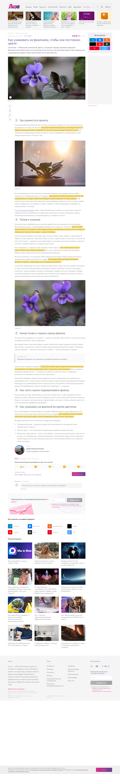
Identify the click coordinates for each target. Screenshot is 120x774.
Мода (35, 6)
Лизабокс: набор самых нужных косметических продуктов (104, 22)
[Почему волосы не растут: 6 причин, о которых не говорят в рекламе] (33, 14)
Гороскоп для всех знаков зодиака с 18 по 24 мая (44, 562)
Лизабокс (86, 6)
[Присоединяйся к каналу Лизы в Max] (20, 550)
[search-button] (102, 6)
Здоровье (77, 6)
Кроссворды (72, 677)
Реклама (50, 669)
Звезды (28, 6)
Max (71, 532)
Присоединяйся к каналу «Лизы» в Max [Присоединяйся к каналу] (17, 562)
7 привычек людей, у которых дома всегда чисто (46, 644)
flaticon (17, 697)
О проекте (50, 666)
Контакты (50, 672)
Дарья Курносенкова (15, 36)
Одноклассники (54, 526)
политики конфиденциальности (74, 505)
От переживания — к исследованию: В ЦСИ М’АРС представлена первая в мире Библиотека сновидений (46, 590)
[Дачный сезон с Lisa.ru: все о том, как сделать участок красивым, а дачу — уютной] (69, 14)
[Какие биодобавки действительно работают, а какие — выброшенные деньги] (51, 14)
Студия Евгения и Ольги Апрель (22, 695)
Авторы (49, 675)
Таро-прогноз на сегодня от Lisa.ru (86, 21)
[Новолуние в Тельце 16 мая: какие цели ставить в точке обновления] (73, 577)
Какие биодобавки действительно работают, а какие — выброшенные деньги (50, 23)
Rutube (72, 526)
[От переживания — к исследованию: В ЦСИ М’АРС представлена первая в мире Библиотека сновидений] (47, 577)
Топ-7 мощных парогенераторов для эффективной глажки (43, 617)
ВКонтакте (34, 526)
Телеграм (13, 526)
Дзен (32, 532)
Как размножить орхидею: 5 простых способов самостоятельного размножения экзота (18, 618)
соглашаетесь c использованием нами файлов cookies (46, 770)
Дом (69, 6)
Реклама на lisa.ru (92, 105)
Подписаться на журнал (16, 689)
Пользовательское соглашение (54, 680)
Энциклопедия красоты (73, 670)
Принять (104, 770)
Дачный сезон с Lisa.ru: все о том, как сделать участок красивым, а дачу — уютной (68, 23)
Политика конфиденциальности (55, 685)
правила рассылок (56, 507)
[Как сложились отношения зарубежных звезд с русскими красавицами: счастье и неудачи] (20, 577)
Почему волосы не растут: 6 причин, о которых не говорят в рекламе (32, 23)
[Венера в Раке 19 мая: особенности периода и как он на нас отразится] (73, 550)
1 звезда (73, 36)
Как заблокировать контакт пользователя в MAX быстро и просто (72, 617)
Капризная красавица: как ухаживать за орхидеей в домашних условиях (42, 359)
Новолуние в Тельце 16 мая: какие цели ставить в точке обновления (72, 589)
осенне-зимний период (25, 210)
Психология (52, 6)
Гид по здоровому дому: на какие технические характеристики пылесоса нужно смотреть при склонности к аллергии (15, 23)
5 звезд (80, 36)
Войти (108, 6)
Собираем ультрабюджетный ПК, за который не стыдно (19, 644)
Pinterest (52, 532)
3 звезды (76, 36)
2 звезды (75, 36)
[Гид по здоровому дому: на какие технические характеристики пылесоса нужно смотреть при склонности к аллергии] (15, 14)
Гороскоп (62, 6)
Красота (42, 6)
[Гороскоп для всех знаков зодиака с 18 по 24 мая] (47, 550)
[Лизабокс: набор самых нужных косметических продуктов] (104, 14)
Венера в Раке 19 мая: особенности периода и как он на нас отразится (72, 563)
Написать (79, 474)
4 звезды (78, 36)
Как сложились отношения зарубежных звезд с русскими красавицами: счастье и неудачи (19, 590)
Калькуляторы (73, 674)
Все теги (71, 681)
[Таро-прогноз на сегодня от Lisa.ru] (86, 14)
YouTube (13, 532)
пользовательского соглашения (59, 505)
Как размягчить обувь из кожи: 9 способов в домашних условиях (73, 645)
